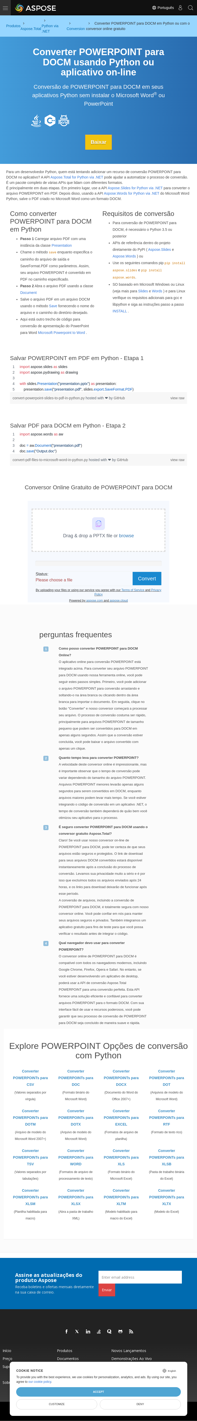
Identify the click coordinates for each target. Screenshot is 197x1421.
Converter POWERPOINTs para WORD (75, 1157)
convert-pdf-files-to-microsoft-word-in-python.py (51, 460)
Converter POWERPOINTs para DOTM (30, 1117)
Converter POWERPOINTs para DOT (166, 1078)
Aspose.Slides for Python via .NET (135, 188)
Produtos (64, 1350)
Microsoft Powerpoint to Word (61, 332)
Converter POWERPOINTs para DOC (75, 1078)
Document (28, 292)
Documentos (68, 1358)
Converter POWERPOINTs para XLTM (121, 1197)
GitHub (119, 398)
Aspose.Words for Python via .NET (131, 193)
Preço (7, 1358)
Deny (140, 1404)
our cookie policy (39, 1382)
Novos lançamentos (128, 1350)
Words (157, 291)
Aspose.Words (124, 256)
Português (163, 7)
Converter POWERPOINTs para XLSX (75, 1197)
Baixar (98, 142)
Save (53, 306)
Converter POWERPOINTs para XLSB (166, 1157)
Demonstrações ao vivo (131, 1358)
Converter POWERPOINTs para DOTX (75, 1117)
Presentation (62, 245)
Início (7, 1350)
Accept (98, 1391)
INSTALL (120, 311)
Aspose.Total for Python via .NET (77, 177)
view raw (177, 398)
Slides (143, 291)
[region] (98, 378)
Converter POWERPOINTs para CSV (30, 1078)
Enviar (107, 1289)
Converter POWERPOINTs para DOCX (121, 1078)
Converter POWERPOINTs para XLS (121, 1157)
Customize (57, 1404)
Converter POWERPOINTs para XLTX (166, 1197)
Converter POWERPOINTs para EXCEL (121, 1117)
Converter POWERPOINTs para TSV (30, 1157)
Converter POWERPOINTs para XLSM (30, 1197)
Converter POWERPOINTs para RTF (166, 1117)
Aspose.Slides (159, 249)
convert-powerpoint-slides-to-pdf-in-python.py (49, 398)
